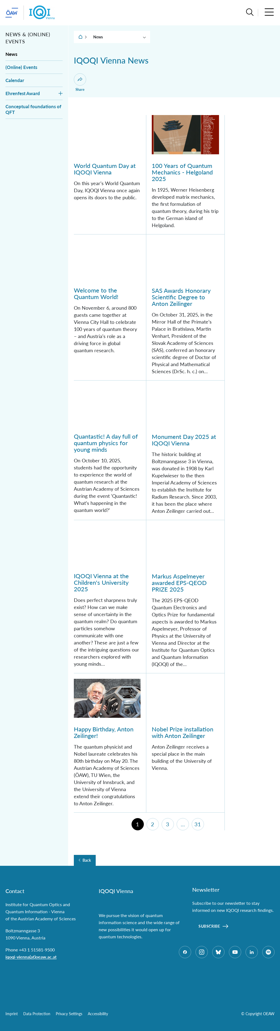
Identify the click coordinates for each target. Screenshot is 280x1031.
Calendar (14, 80)
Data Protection (36, 1013)
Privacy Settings (69, 1013)
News (11, 54)
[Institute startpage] (42, 12)
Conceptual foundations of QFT (33, 109)
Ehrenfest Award (22, 93)
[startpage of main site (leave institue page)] (11, 12)
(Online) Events (21, 67)
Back (87, 860)
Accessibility (98, 1013)
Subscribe (209, 926)
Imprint (11, 1013)
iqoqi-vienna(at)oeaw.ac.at (31, 956)
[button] (249, 12)
